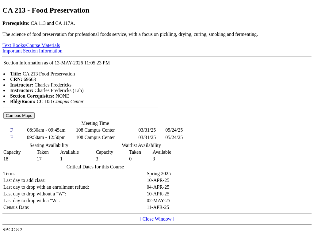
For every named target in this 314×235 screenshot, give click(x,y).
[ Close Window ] (157, 219)
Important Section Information (32, 50)
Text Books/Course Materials (31, 45)
